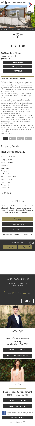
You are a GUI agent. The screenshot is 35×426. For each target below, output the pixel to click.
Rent (14, 2)
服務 (25, 2)
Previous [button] (2, 14)
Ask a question (17, 67)
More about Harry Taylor (17, 356)
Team (10, 2)
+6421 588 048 (21, 394)
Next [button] (32, 14)
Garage (20, 139)
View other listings (17, 350)
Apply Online (17, 62)
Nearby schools (25, 247)
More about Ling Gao (17, 406)
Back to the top (17, 418)
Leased (19, 2)
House (28, 139)
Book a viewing (17, 71)
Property (10, 247)
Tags (5, 139)
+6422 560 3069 (21, 344)
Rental (12, 139)
